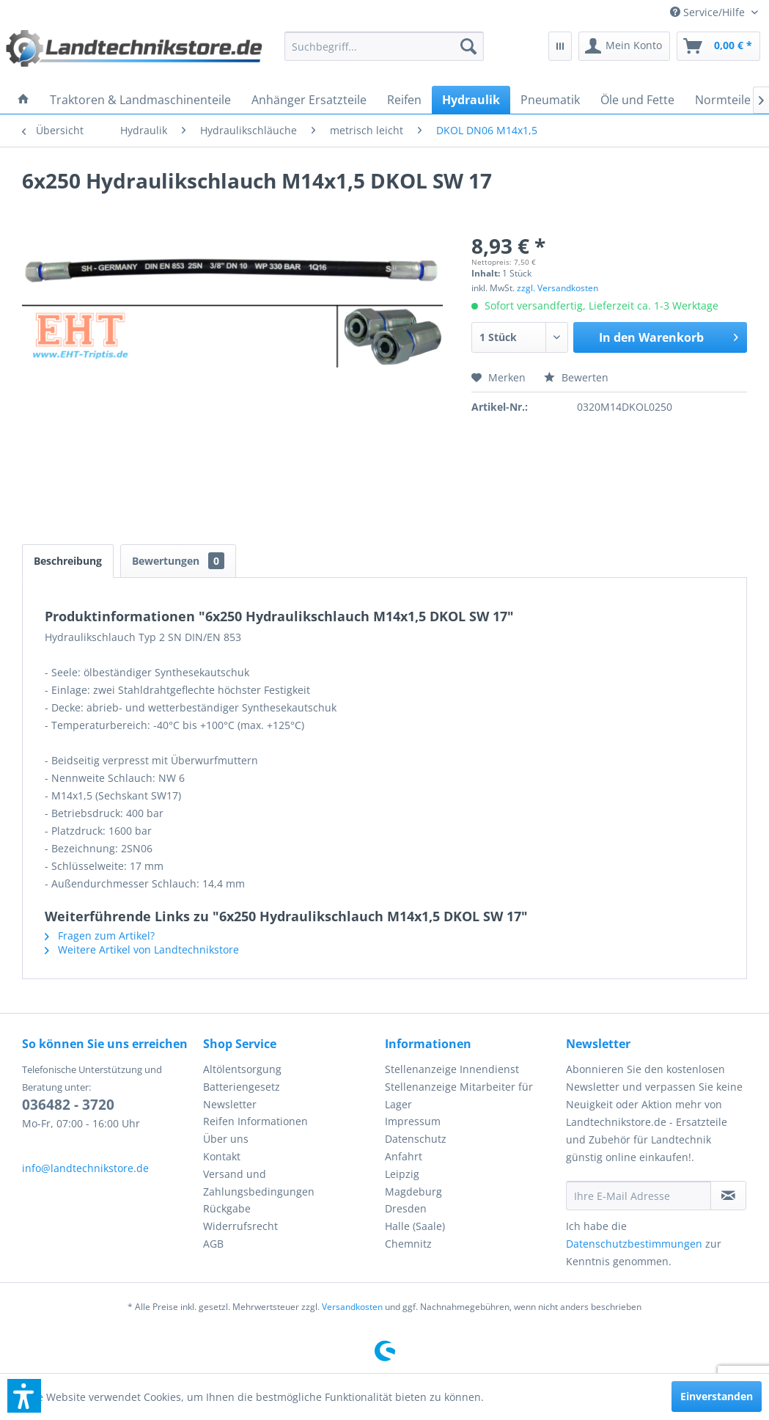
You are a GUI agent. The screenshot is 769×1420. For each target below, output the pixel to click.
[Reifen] (404, 100)
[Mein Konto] (624, 46)
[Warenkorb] (718, 46)
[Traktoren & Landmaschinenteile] (140, 100)
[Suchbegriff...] (384, 46)
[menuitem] (714, 12)
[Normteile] (723, 100)
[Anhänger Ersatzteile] (309, 100)
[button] (24, 1396)
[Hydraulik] (471, 100)
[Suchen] (468, 46)
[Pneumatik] (550, 100)
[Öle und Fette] (637, 100)
